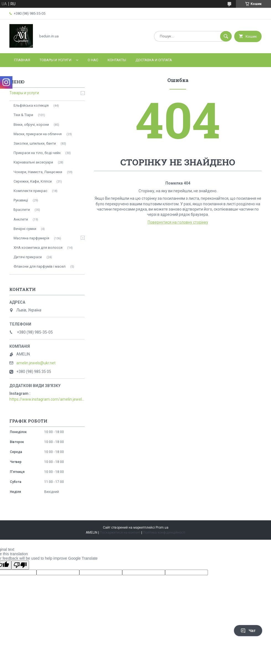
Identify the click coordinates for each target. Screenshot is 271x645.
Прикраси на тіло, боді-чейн (37, 153)
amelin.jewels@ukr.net (36, 363)
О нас (93, 60)
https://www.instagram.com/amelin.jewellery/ (47, 399)
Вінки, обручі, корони (31, 124)
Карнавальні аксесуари (33, 162)
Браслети (22, 210)
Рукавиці (21, 200)
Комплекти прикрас (30, 191)
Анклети (21, 219)
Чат (248, 630)
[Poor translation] (20, 565)
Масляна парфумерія (31, 238)
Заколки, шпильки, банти (35, 143)
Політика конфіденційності (164, 532)
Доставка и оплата (154, 60)
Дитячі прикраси (28, 257)
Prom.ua (162, 527)
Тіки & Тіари (23, 115)
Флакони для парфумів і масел (40, 266)
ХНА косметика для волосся (38, 247)
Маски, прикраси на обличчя (38, 134)
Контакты (117, 60)
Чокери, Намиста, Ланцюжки (38, 172)
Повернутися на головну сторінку (178, 222)
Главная (22, 60)
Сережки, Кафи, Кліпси (33, 181)
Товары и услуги (55, 60)
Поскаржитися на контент (120, 532)
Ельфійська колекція (31, 105)
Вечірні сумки (25, 229)
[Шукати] (226, 36)
